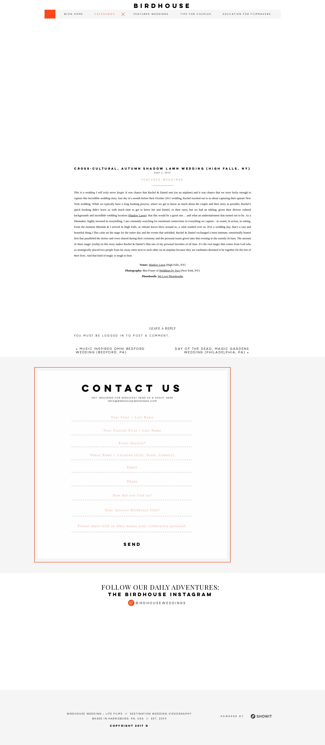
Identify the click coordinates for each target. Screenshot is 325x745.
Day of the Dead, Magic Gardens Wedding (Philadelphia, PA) (212, 350)
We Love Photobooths (170, 276)
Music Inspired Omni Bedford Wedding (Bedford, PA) (110, 350)
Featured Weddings (162, 180)
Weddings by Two (169, 270)
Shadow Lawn (137, 215)
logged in (113, 336)
